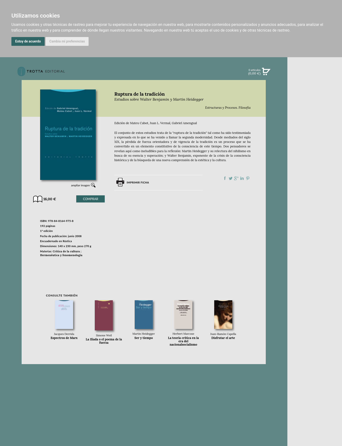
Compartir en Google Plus (236, 178)
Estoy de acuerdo (28, 41)
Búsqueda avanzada (314, 78)
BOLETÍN (315, 133)
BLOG (314, 143)
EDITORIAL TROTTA (314, 186)
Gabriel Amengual (184, 123)
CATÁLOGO (315, 103)
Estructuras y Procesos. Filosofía (228, 108)
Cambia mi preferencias (67, 41)
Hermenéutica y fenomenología (61, 255)
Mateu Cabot (139, 123)
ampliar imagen (80, 185)
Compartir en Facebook (225, 178)
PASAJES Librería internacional (315, 231)
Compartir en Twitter (230, 178)
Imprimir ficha (138, 182)
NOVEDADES (314, 93)
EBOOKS (314, 113)
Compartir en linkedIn (242, 178)
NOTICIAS (314, 123)
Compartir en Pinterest (248, 178)
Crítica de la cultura (66, 251)
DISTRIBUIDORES (315, 225)
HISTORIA (315, 219)
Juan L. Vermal (160, 123)
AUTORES (314, 213)
